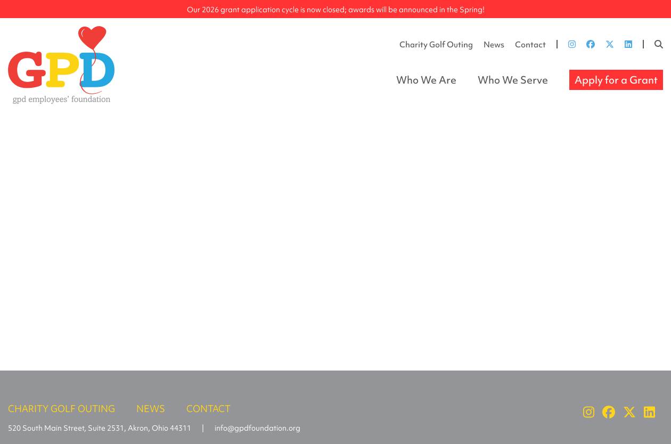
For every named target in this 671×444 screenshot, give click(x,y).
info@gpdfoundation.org (257, 428)
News (494, 44)
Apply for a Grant (616, 80)
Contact (530, 44)
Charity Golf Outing (436, 44)
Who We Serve (513, 80)
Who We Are (426, 80)
